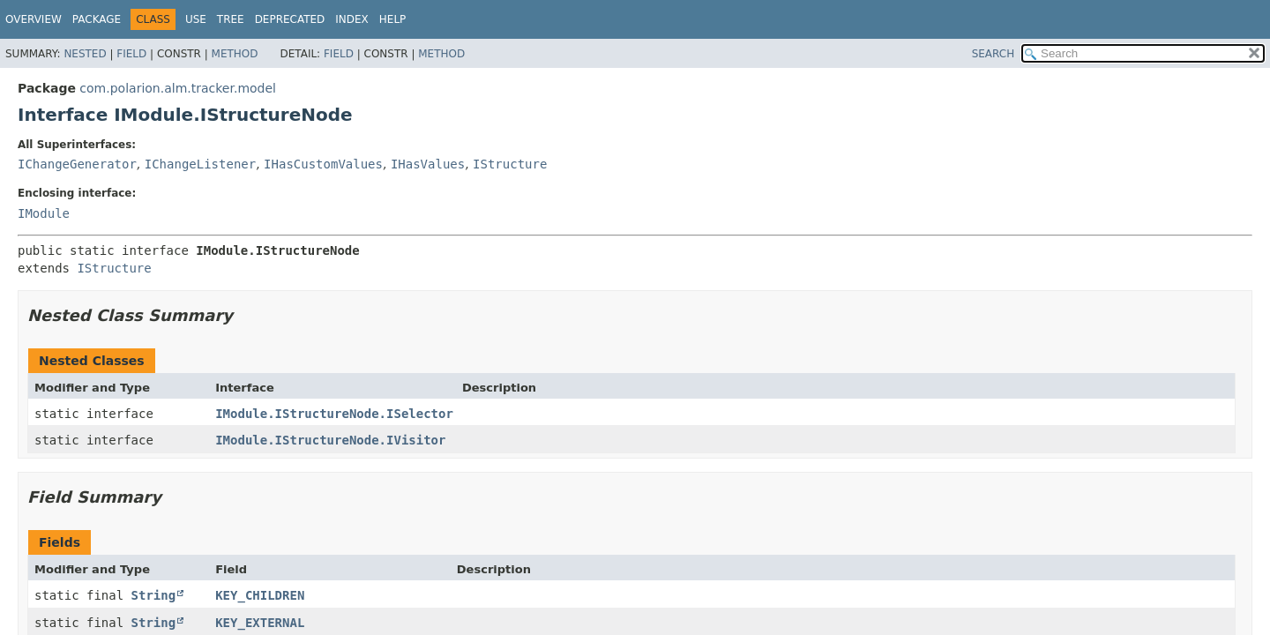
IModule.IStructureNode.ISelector (334, 414)
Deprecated (290, 19)
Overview (33, 19)
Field (131, 54)
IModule (44, 213)
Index (352, 19)
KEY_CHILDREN (259, 595)
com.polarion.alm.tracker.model (177, 88)
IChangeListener (200, 164)
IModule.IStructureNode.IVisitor (330, 440)
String (153, 595)
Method (235, 54)
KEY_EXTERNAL (259, 623)
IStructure (510, 164)
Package (96, 19)
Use (195, 19)
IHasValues (428, 164)
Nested (85, 54)
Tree (230, 19)
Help (393, 19)
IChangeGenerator (77, 164)
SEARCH (993, 54)
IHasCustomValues (323, 164)
